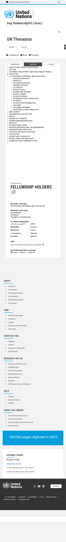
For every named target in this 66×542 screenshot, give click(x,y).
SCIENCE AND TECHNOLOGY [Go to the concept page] (19, 136)
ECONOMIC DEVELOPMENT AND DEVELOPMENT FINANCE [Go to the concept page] (30, 72)
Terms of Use (24, 499)
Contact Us (12, 286)
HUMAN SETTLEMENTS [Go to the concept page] (18, 118)
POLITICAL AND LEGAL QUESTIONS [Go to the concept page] (22, 132)
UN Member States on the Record (19, 384)
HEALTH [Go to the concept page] (12, 116)
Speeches (11, 381)
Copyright (33, 497)
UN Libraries (12, 329)
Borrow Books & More (15, 419)
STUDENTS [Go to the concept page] (17, 101)
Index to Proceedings (15, 370)
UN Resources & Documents (17, 326)
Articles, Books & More (15, 315)
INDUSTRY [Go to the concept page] (13, 123)
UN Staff (11, 345)
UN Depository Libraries (16, 300)
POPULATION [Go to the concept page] (14, 134)
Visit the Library (13, 426)
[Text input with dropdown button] (42, 47)
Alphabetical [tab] (15, 64)
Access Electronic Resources (17, 416)
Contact (22, 497)
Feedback (34, 55)
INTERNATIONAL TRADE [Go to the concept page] (18, 125)
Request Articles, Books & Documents (20, 422)
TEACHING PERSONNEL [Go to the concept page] (21, 107)
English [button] (13, 47)
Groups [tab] (51, 64)
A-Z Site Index (10, 497)
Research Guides (13, 377)
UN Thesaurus (19, 39)
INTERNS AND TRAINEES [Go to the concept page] (22, 92)
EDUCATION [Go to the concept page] (13, 74)
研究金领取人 (15, 227)
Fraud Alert (51, 497)
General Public (13, 351)
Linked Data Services (15, 374)
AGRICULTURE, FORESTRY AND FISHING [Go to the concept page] (23, 67)
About (23, 55)
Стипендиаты (16, 233)
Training (11, 396)
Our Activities (12, 290)
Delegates (11, 341)
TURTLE (23, 252)
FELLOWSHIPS (16, 213)
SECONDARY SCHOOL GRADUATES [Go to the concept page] (25, 98)
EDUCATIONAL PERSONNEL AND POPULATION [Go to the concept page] (28, 76)
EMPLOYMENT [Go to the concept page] (14, 112)
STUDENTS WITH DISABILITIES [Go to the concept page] (24, 103)
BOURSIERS (15, 230)
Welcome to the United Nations (19, 2)
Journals (11, 322)
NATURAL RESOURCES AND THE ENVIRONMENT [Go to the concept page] (26, 127)
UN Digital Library (13, 367)
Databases (11, 319)
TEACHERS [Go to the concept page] (17, 105)
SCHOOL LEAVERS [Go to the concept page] (19, 94)
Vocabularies (12, 55)
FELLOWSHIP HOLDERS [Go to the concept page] (21, 83)
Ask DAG (11, 403)
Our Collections (13, 296)
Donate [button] (56, 486)
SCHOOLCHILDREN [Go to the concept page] (20, 96)
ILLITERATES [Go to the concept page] (17, 87)
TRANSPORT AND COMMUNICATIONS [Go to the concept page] (23, 141)
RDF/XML (14, 252)
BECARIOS (14, 236)
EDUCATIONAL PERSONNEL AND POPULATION (28, 206)
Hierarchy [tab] (33, 64)
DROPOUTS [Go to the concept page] (17, 81)
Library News (12, 303)
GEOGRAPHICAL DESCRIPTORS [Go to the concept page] (20, 114)
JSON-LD (31, 252)
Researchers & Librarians (16, 348)
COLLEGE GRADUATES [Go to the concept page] (21, 78)
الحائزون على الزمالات (18, 224)
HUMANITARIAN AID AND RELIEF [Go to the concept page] (21, 121)
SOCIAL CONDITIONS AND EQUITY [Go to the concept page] (21, 138)
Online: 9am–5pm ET (14, 464)
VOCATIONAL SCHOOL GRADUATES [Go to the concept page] (26, 110)
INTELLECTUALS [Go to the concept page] (19, 90)
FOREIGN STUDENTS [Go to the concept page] (20, 85)
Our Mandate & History (15, 293)
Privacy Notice (10, 499)
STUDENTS (15, 215)
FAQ (41, 497)
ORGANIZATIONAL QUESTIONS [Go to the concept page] (20, 130)
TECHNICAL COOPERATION (21, 217)
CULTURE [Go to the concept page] (12, 70)
